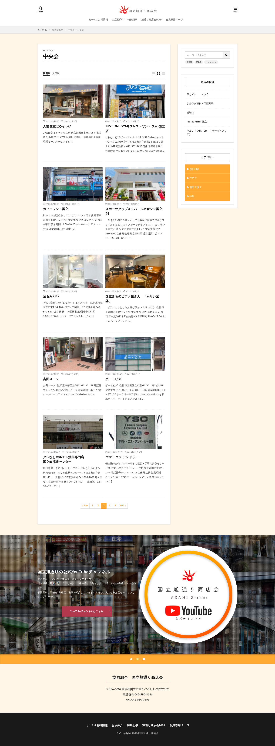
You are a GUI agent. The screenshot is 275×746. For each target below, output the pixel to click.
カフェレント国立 (55, 209)
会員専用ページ (174, 19)
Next (122, 505)
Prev (86, 505)
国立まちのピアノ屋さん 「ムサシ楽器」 (132, 298)
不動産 (199, 62)
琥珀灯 (190, 112)
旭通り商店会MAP (151, 19)
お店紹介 (117, 19)
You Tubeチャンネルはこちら (86, 611)
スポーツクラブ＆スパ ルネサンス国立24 (133, 211)
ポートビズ (113, 379)
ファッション (211, 62)
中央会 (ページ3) (76, 30)
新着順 (46, 73)
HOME (44, 30)
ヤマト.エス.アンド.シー (122, 457)
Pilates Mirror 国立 (197, 121)
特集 (191, 196)
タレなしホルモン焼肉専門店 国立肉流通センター (71, 459)
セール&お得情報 (98, 19)
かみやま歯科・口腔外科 (200, 103)
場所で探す (57, 30)
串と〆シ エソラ (198, 94)
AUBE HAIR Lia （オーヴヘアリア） (207, 132)
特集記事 (132, 19)
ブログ (193, 178)
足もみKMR (51, 296)
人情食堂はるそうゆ (57, 126)
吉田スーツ (51, 379)
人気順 (55, 73)
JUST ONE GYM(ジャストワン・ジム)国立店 (135, 128)
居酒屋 (189, 62)
